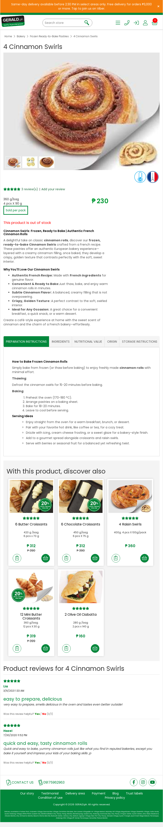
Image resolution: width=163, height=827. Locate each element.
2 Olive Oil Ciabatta (81, 617)
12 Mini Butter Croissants (31, 619)
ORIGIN (112, 341)
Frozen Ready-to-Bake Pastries (49, 36)
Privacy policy (115, 802)
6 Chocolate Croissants (80, 524)
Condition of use (50, 802)
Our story (27, 798)
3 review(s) (29, 189)
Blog (115, 798)
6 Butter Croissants (31, 524)
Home (8, 36)
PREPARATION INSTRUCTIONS (26, 341)
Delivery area (75, 798)
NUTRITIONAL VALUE (88, 341)
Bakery (21, 36)
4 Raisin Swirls (130, 524)
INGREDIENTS (61, 341)
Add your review (53, 189)
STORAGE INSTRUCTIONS (139, 341)
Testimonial (50, 798)
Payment (98, 798)
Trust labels (134, 798)
